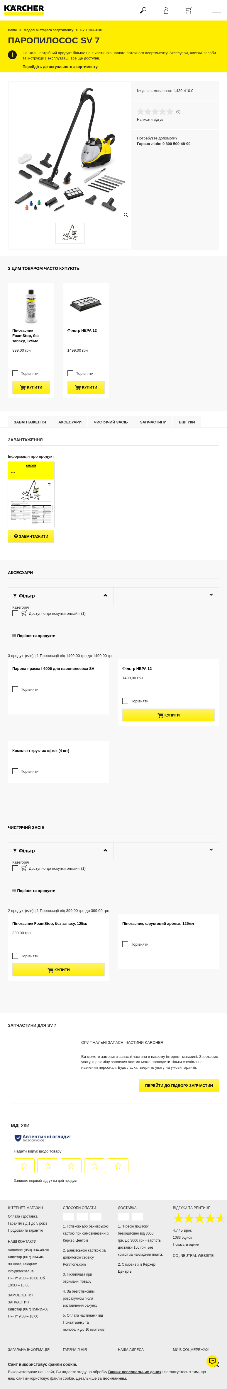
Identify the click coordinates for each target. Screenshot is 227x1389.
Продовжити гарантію (25, 1315)
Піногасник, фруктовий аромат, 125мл (158, 1020)
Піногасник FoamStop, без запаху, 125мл (26, 316)
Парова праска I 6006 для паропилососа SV (53, 684)
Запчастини (153, 392)
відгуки (187, 392)
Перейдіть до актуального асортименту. (61, 66)
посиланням (114, 1378)
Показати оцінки (186, 1329)
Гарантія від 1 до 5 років (28, 1308)
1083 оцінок (182, 1322)
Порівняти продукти (33, 605)
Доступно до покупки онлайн (53, 584)
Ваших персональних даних (134, 1372)
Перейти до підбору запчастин (179, 1170)
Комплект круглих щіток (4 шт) (40, 801)
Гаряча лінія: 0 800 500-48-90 (163, 144)
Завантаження (30, 392)
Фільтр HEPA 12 (82, 311)
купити (31, 357)
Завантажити (31, 506)
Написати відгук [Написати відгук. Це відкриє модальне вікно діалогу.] (150, 120)
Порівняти (29, 343)
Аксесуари (70, 392)
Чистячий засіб (111, 392)
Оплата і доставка (23, 1301)
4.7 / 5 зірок (182, 1315)
